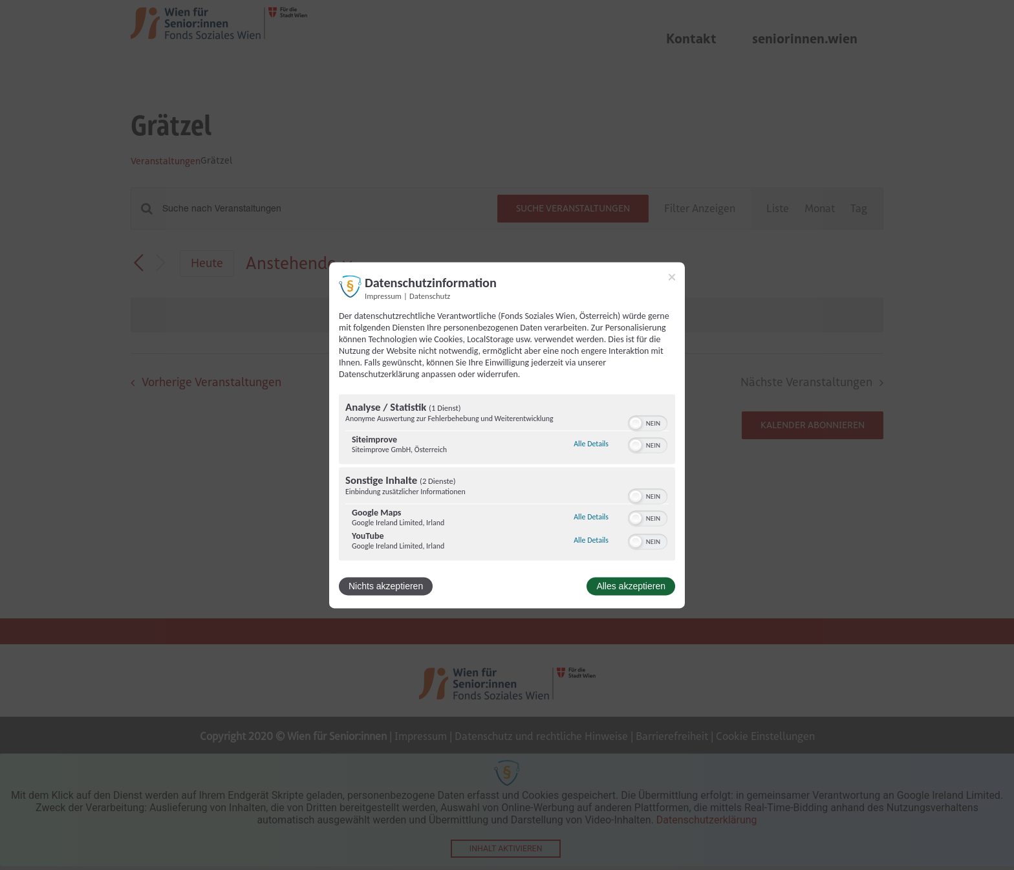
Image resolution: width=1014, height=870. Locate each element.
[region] (507, 478)
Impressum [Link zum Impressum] (383, 296)
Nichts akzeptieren (386, 586)
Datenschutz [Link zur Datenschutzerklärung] (429, 296)
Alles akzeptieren (630, 586)
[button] (636, 423)
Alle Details (591, 444)
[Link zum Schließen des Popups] (672, 277)
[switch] (648, 422)
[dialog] (507, 435)
